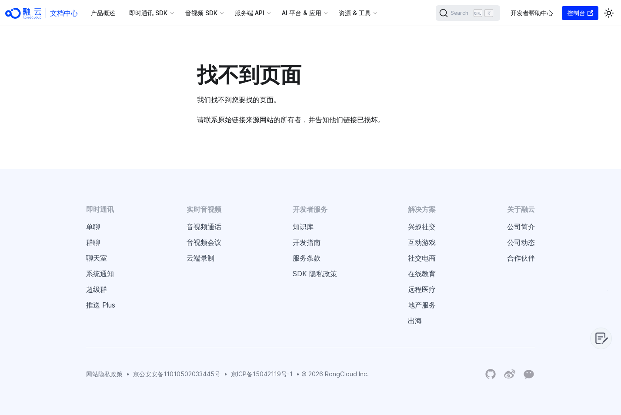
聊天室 (96, 258)
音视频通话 (204, 226)
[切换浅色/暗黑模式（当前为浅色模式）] (609, 13)
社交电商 (422, 258)
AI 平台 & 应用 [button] (301, 13)
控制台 (580, 13)
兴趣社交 (422, 226)
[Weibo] (510, 374)
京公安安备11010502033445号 (176, 374)
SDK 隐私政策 (315, 273)
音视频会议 (204, 242)
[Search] (468, 13)
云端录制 (200, 258)
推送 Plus (100, 305)
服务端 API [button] (249, 13)
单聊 (93, 226)
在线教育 (422, 273)
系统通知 (100, 273)
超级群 (96, 289)
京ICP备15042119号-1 (262, 374)
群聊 (93, 242)
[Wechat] (529, 373)
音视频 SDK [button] (201, 13)
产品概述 (103, 13)
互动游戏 (422, 242)
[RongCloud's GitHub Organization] (490, 374)
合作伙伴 (521, 258)
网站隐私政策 (104, 374)
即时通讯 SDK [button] (148, 13)
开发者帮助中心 (532, 13)
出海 (415, 320)
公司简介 (521, 226)
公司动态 (521, 242)
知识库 (303, 226)
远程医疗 (422, 289)
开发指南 (307, 242)
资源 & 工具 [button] (355, 13)
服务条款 (307, 258)
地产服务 (422, 305)
